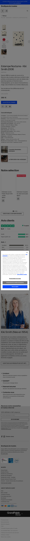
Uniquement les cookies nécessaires (15, 282)
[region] (15, 270)
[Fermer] (27, 252)
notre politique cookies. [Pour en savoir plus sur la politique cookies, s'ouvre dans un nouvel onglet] (22, 274)
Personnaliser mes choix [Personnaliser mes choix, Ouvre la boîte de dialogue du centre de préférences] (15, 278)
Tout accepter (15, 286)
